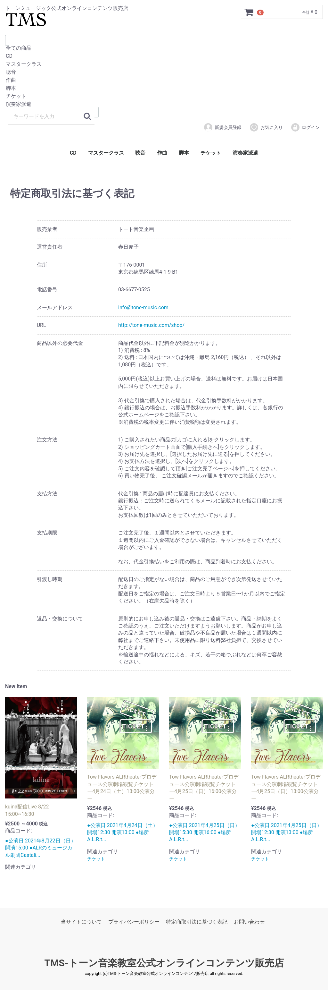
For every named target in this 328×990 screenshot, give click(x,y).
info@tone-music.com (143, 307)
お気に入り (266, 127)
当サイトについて (81, 922)
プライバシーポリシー (134, 922)
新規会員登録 (222, 127)
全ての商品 (164, 48)
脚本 (164, 88)
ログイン (305, 127)
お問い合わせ (249, 922)
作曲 (164, 80)
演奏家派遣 (164, 104)
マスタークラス (164, 64)
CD (164, 56)
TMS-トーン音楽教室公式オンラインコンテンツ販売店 (163, 963)
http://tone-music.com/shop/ (151, 325)
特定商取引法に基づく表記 (196, 922)
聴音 (164, 72)
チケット (164, 96)
